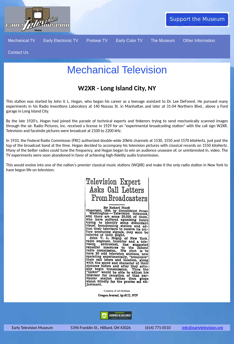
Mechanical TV (21, 40)
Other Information (199, 40)
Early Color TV (129, 40)
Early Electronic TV (60, 40)
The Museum (163, 40)
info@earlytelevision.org (202, 327)
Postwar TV (96, 40)
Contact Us (18, 52)
